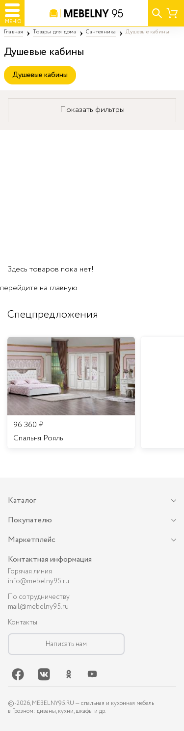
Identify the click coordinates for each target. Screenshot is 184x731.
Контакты (22, 622)
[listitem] (71, 393)
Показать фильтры (92, 109)
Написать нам (66, 644)
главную (64, 288)
